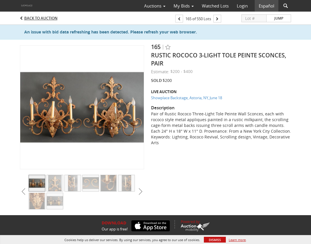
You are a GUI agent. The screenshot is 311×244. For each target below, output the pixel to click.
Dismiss (215, 240)
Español (266, 6)
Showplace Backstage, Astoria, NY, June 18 (186, 97)
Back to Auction (40, 18)
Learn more (237, 240)
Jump (278, 18)
